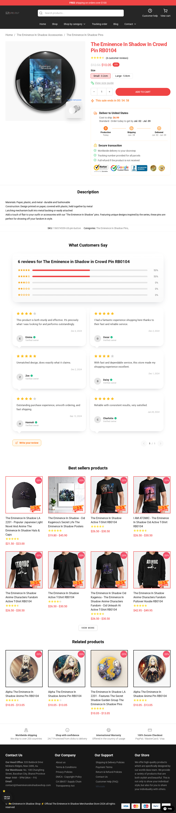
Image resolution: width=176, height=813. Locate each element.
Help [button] (167, 808)
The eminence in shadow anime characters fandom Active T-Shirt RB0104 (22, 597)
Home (9, 35)
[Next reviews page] (160, 443)
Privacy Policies (64, 772)
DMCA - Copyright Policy (69, 776)
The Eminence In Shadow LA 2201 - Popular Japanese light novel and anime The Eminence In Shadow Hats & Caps (24, 526)
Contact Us (102, 776)
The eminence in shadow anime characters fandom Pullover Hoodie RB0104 (149, 597)
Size (93, 70)
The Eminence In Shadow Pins (85, 35)
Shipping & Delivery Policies (110, 762)
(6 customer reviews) (117, 58)
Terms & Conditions (66, 767)
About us (60, 762)
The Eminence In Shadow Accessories (40, 35)
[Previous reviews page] (144, 443)
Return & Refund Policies (109, 772)
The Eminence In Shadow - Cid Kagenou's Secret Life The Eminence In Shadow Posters (66, 522)
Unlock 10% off (7, 798)
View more (88, 628)
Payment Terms (104, 767)
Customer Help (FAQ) (107, 781)
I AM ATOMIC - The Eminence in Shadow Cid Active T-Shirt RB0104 (151, 522)
